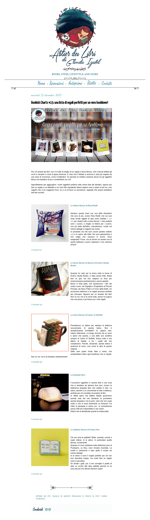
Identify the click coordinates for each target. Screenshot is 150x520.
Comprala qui (36, 419)
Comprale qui (36, 305)
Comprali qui (36, 250)
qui (72, 234)
